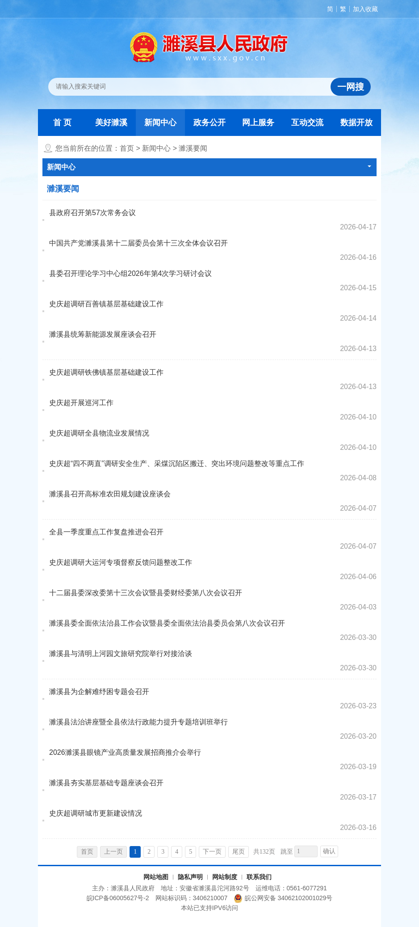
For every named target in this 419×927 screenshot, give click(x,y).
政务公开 (209, 122)
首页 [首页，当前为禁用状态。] (87, 851)
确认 (329, 851)
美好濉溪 (111, 122)
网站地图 (155, 876)
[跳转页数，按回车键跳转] (306, 851)
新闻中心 (160, 122)
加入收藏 (365, 9)
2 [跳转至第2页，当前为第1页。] (149, 851)
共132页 (264, 851)
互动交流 (307, 122)
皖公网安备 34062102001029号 (283, 898)
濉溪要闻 (193, 148)
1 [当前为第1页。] (135, 851)
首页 (127, 148)
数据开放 (356, 122)
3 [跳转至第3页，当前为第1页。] (162, 851)
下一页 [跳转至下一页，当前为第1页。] (212, 851)
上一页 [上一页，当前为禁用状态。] (113, 851)
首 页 (62, 122)
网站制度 (224, 876)
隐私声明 (190, 876)
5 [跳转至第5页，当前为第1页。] (190, 851)
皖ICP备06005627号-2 (118, 898)
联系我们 (259, 876)
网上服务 (258, 122)
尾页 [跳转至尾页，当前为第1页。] (238, 851)
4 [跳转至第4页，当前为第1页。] (176, 851)
